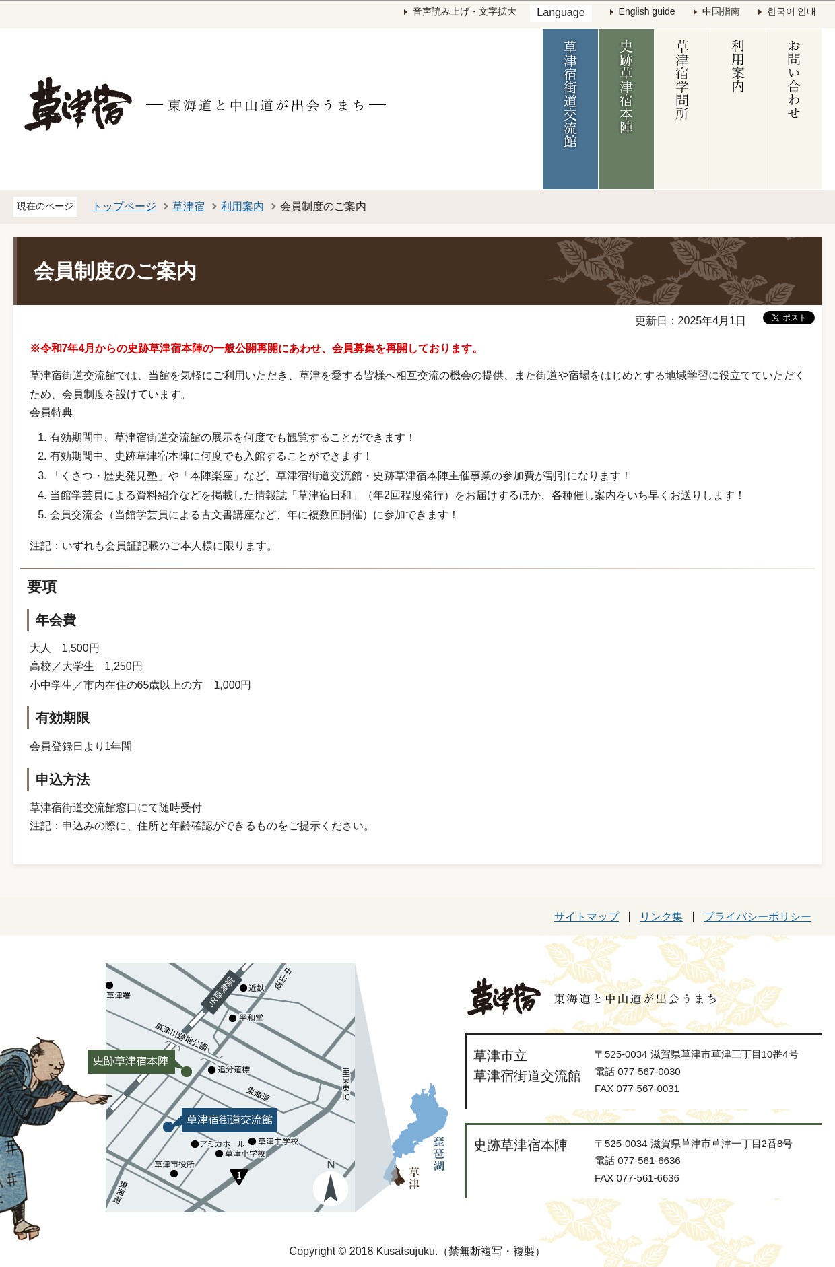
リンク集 (661, 916)
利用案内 (242, 206)
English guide (647, 11)
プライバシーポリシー (757, 916)
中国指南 (721, 11)
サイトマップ (586, 916)
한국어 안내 (792, 11)
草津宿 (188, 206)
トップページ (124, 206)
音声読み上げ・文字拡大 (464, 11)
